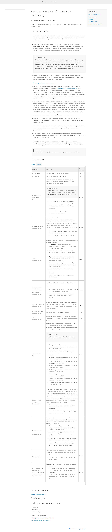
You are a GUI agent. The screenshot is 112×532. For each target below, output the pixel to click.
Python (39, 164)
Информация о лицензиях (95, 24)
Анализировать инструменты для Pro (67, 88)
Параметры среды (93, 21)
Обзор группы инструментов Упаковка (43, 518)
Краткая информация (94, 14)
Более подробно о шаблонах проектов (44, 82)
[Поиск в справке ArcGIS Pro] (54, 2)
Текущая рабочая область (38, 494)
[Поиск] (68, 2)
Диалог (33, 164)
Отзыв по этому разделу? (78, 529)
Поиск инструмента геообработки (41, 520)
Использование (92, 17)
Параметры (91, 19)
